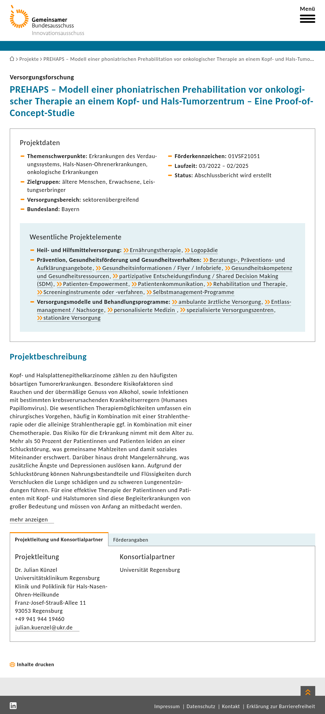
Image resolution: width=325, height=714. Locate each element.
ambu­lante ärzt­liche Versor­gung (219, 301)
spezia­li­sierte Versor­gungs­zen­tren (230, 310)
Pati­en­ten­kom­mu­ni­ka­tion (170, 284)
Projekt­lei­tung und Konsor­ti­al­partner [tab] (59, 539)
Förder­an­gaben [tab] (130, 540)
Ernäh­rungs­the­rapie (155, 250)
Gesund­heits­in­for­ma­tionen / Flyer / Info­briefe (161, 268)
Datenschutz (201, 706)
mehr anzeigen (29, 519)
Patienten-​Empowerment (95, 284)
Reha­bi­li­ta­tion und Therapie (249, 284)
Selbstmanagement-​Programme (193, 292)
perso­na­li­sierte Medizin (145, 310)
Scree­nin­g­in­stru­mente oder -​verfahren (93, 292)
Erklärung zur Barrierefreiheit (281, 706)
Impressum (167, 706)
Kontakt (231, 706)
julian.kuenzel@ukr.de (44, 627)
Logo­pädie (204, 250)
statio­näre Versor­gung (72, 317)
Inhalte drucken (35, 664)
